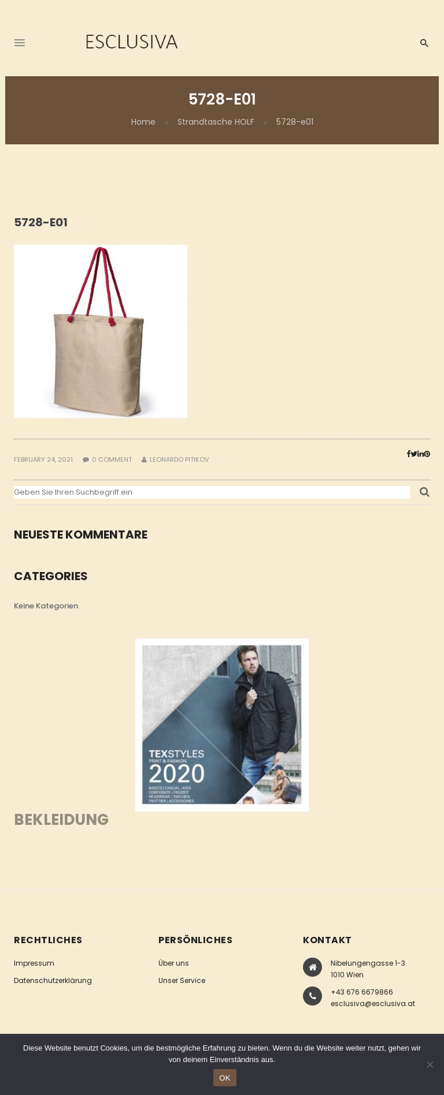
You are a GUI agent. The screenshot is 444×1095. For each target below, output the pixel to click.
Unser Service (181, 980)
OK (224, 1078)
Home (143, 122)
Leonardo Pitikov (179, 459)
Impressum (34, 963)
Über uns (173, 963)
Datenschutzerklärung (53, 980)
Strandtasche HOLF (215, 122)
